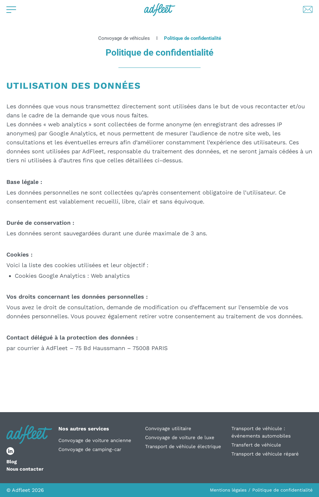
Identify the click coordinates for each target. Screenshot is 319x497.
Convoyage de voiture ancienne (94, 440)
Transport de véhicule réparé (265, 454)
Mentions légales (228, 489)
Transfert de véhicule (256, 445)
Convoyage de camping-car (89, 449)
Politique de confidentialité (282, 489)
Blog (11, 462)
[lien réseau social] (10, 451)
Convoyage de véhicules (124, 38)
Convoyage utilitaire (168, 428)
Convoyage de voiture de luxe (179, 437)
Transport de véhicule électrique (183, 446)
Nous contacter (24, 469)
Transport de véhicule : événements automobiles (261, 432)
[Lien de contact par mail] (308, 9)
